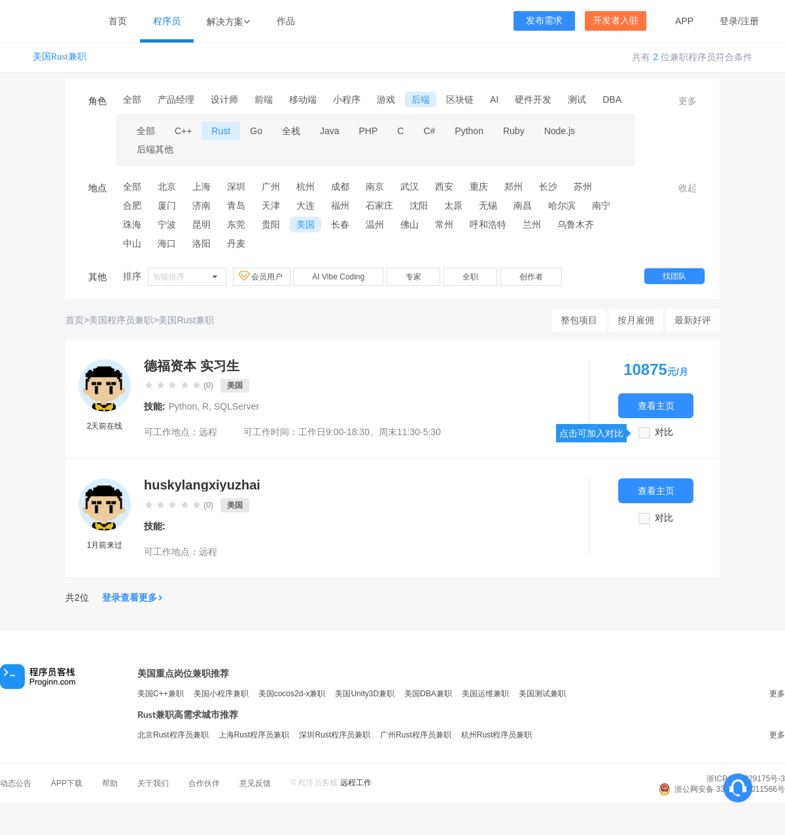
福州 (340, 205)
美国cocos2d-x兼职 (292, 693)
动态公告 (15, 783)
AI (494, 99)
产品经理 (176, 99)
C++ (183, 131)
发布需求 (544, 21)
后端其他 (155, 149)
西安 (444, 186)
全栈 (291, 131)
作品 (286, 21)
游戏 (386, 99)
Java (330, 131)
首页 (118, 21)
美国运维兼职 (485, 693)
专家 (413, 276)
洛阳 (201, 243)
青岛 (236, 205)
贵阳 (271, 224)
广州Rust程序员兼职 (415, 734)
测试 (577, 99)
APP (684, 21)
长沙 (548, 186)
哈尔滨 (562, 205)
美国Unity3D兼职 (364, 693)
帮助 (110, 783)
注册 (750, 21)
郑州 (513, 186)
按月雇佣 (636, 320)
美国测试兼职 (542, 693)
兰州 (532, 224)
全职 (470, 276)
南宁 (601, 205)
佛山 (409, 224)
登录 (729, 21)
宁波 (167, 224)
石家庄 (379, 205)
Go (256, 131)
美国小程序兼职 (221, 693)
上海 (201, 186)
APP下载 (66, 783)
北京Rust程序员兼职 (173, 734)
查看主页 (656, 405)
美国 (305, 224)
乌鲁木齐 (575, 224)
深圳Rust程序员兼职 (334, 734)
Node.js (559, 131)
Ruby (514, 131)
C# (429, 131)
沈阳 (419, 205)
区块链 (460, 99)
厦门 (167, 205)
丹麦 (236, 243)
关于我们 (153, 783)
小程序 (346, 99)
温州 (375, 224)
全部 (132, 99)
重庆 (479, 186)
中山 (132, 243)
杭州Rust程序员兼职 (496, 734)
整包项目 (579, 320)
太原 (453, 205)
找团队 (674, 276)
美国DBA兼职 (428, 693)
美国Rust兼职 (59, 57)
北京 (167, 186)
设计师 (224, 99)
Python (469, 131)
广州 (271, 186)
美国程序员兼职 (121, 320)
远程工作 (356, 782)
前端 (263, 99)
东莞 (236, 224)
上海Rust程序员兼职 (254, 734)
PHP (368, 131)
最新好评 (692, 320)
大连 (305, 205)
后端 (420, 99)
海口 (167, 243)
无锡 (488, 205)
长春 (340, 224)
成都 (340, 186)
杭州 (305, 186)
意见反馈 (255, 783)
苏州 (583, 186)
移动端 (303, 99)
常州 (444, 224)
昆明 (201, 224)
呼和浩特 (488, 224)
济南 (201, 205)
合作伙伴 (204, 783)
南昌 (523, 205)
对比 (664, 432)
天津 (271, 205)
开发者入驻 (615, 21)
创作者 (531, 276)
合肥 (132, 205)
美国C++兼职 (160, 693)
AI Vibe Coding (338, 276)
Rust (220, 131)
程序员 (167, 21)
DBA (611, 99)
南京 (375, 186)
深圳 (236, 186)
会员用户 (262, 276)
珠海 (132, 224)
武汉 (409, 186)
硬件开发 (533, 99)
